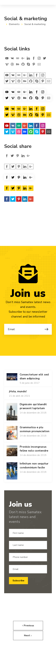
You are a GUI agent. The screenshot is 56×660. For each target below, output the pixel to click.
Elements (14, 24)
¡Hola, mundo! (18, 391)
